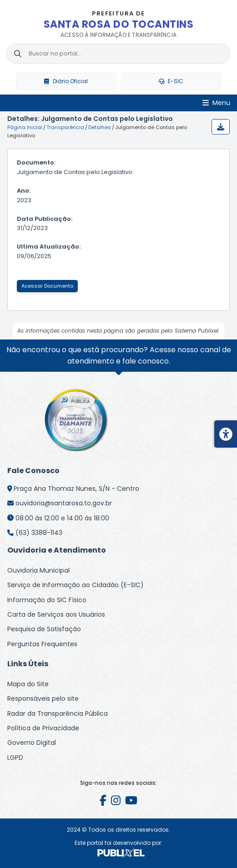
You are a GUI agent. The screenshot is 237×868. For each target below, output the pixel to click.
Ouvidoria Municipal (38, 570)
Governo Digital (31, 742)
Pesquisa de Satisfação (44, 629)
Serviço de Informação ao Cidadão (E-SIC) (75, 584)
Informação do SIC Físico (46, 599)
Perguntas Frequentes (42, 644)
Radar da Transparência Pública (57, 713)
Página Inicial (24, 127)
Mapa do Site (28, 683)
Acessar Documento (47, 285)
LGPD (15, 757)
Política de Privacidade (43, 728)
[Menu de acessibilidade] (225, 434)
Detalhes (99, 127)
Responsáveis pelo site (43, 698)
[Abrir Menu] (216, 103)
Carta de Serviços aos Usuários (56, 614)
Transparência (65, 127)
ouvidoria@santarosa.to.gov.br (63, 503)
